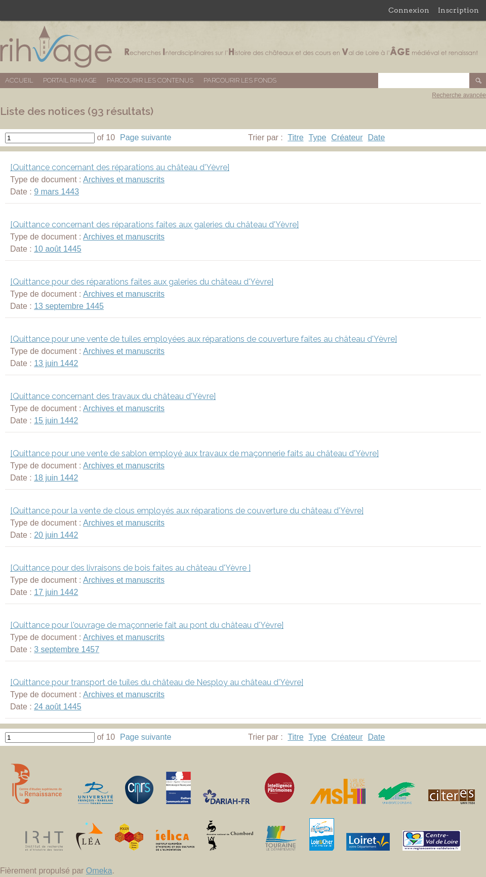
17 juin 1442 (56, 592)
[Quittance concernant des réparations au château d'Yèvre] (119, 167)
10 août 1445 (57, 249)
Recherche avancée (459, 95)
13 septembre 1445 (69, 306)
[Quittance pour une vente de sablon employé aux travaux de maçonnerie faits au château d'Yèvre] (194, 453)
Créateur (346, 137)
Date (376, 137)
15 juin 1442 (56, 420)
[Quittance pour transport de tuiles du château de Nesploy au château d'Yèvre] (156, 682)
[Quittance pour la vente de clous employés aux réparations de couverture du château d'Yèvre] (186, 510)
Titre (295, 137)
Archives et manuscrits (124, 179)
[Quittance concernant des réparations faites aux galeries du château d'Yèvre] (154, 224)
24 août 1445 (57, 706)
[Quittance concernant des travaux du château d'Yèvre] (113, 396)
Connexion (408, 10)
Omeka (99, 870)
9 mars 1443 (56, 191)
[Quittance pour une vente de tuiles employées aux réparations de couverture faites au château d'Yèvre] (203, 339)
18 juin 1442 (56, 477)
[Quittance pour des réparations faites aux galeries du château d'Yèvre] (141, 282)
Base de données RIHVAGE (243, 47)
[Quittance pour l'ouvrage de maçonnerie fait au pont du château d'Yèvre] (147, 625)
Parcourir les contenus (150, 80)
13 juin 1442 (56, 363)
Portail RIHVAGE (70, 80)
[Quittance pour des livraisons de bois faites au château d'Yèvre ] (130, 568)
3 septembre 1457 (66, 649)
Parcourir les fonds (240, 80)
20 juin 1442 (56, 535)
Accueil (19, 80)
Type (318, 137)
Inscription (458, 10)
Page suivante (145, 137)
